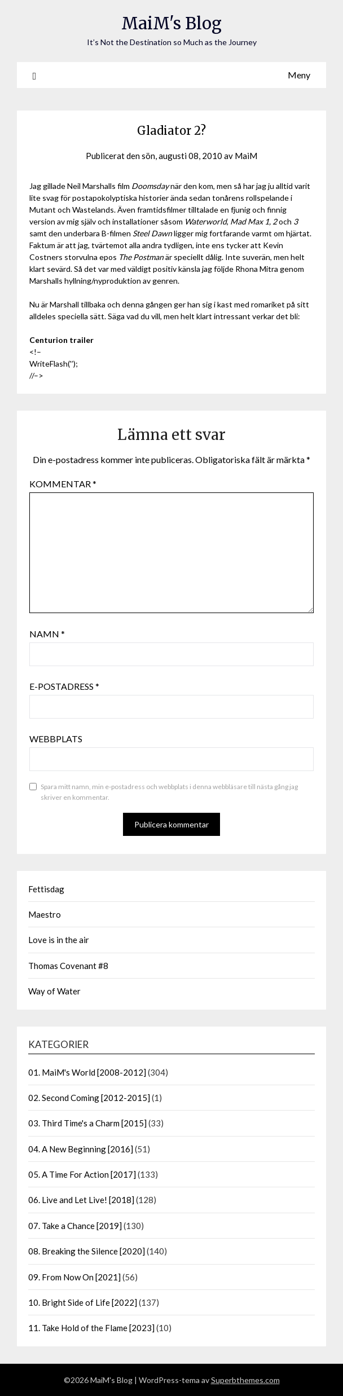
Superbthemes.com (245, 1380)
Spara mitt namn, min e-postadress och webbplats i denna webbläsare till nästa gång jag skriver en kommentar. (169, 792)
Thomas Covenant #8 (68, 966)
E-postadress (64, 686)
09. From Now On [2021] (74, 1277)
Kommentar (62, 483)
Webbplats (55, 738)
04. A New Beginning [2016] (80, 1149)
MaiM (246, 156)
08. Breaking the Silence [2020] (86, 1251)
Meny (299, 74)
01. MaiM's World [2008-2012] (87, 1072)
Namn (47, 633)
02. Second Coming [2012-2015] (89, 1098)
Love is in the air (58, 940)
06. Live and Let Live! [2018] (81, 1200)
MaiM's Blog (171, 23)
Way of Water (54, 991)
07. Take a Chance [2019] (75, 1226)
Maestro (44, 914)
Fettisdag (46, 889)
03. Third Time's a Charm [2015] (87, 1123)
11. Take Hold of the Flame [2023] (91, 1328)
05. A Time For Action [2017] (82, 1174)
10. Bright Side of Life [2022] (82, 1302)
